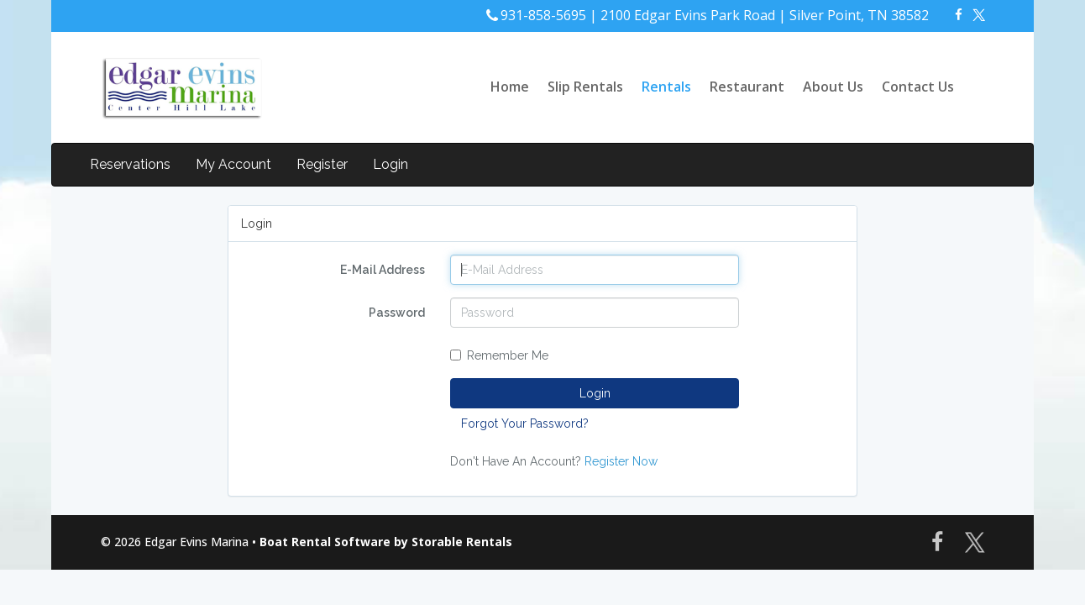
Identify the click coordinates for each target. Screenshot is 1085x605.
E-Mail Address (382, 269)
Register (322, 164)
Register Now (621, 461)
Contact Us (918, 86)
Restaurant (747, 86)
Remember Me (499, 355)
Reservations (130, 164)
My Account (233, 164)
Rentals (666, 86)
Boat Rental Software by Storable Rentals (385, 542)
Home (509, 86)
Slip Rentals (585, 86)
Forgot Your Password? (525, 423)
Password (397, 312)
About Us (833, 86)
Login (390, 164)
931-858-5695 (543, 15)
